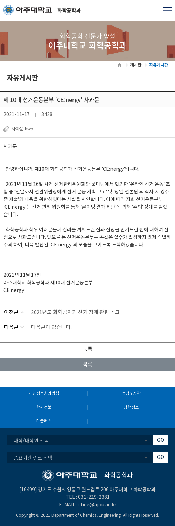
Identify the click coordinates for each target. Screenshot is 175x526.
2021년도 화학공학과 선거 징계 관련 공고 (75, 312)
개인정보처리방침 (44, 393)
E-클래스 (43, 421)
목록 (88, 364)
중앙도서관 (131, 393)
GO (160, 440)
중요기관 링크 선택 (33, 457)
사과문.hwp (22, 129)
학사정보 (43, 407)
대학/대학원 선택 (31, 440)
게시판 (136, 65)
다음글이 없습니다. (51, 327)
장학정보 (131, 407)
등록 (88, 349)
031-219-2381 (94, 497)
